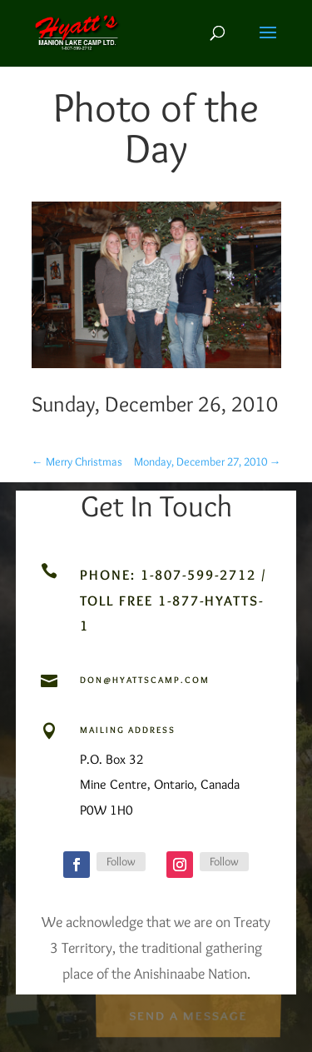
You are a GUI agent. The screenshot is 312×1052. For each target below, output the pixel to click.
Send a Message (188, 1014)
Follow (121, 861)
